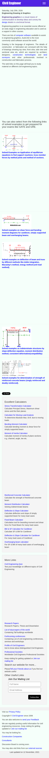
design (4, 22)
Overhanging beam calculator (16, 542)
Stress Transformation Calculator (18, 406)
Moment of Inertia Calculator (16, 433)
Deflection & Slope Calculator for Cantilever (22, 535)
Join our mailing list (19, 729)
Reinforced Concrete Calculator (17, 495)
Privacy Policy (14, 712)
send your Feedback (30, 720)
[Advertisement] (24, 93)
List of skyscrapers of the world (17, 630)
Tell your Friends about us (20, 669)
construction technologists (24, 55)
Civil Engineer (17, 716)
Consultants (7, 740)
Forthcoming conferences (15, 636)
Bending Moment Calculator (16, 424)
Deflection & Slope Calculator (16, 511)
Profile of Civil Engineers (15, 645)
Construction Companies (12, 736)
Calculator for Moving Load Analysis (19, 415)
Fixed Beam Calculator (14, 520)
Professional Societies (14, 652)
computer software (23, 35)
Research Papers (12, 623)
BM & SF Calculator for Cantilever (18, 529)
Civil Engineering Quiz (14, 564)
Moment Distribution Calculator (17, 504)
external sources (35, 748)
